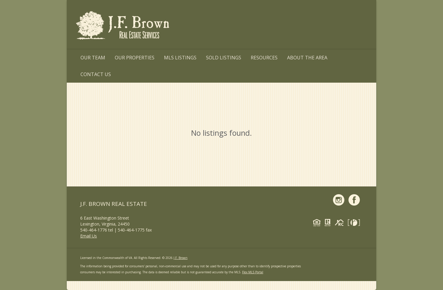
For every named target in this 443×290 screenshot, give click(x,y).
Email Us (88, 236)
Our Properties (134, 57)
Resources (264, 57)
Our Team (92, 57)
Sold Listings (223, 57)
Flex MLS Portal (252, 272)
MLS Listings (180, 57)
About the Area (307, 57)
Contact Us (95, 74)
